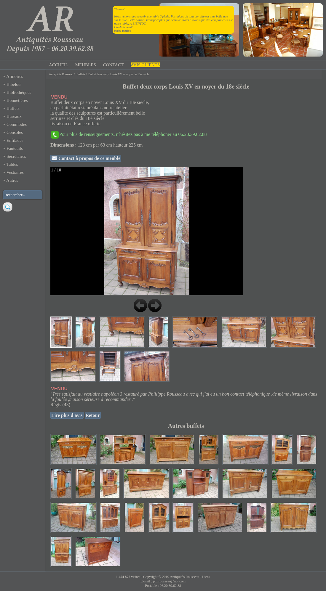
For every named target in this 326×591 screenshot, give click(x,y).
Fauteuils (15, 148)
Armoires (14, 76)
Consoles (15, 132)
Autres (12, 180)
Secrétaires (16, 156)
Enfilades (15, 140)
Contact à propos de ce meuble (88, 158)
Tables (12, 164)
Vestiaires (15, 172)
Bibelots (14, 84)
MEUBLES (85, 64)
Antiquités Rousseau (61, 74)
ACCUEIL (58, 64)
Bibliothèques (19, 92)
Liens (206, 577)
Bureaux (14, 116)
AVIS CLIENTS (145, 64)
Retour (93, 415)
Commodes (17, 124)
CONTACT (113, 64)
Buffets (13, 108)
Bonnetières (17, 100)
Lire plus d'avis (67, 415)
